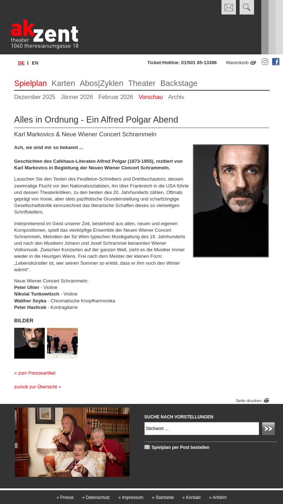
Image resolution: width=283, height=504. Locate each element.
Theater (142, 83)
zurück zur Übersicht (35, 386)
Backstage (179, 83)
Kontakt (191, 497)
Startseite (163, 497)
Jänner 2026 (77, 97)
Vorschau (151, 97)
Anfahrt (218, 497)
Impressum (130, 497)
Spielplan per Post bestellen (181, 447)
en (35, 63)
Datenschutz (96, 497)
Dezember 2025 (34, 97)
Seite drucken (248, 400)
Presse (64, 497)
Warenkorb (237, 62)
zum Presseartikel (36, 373)
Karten (63, 83)
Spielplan (30, 83)
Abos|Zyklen (101, 83)
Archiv (176, 97)
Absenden (269, 429)
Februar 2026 (115, 97)
